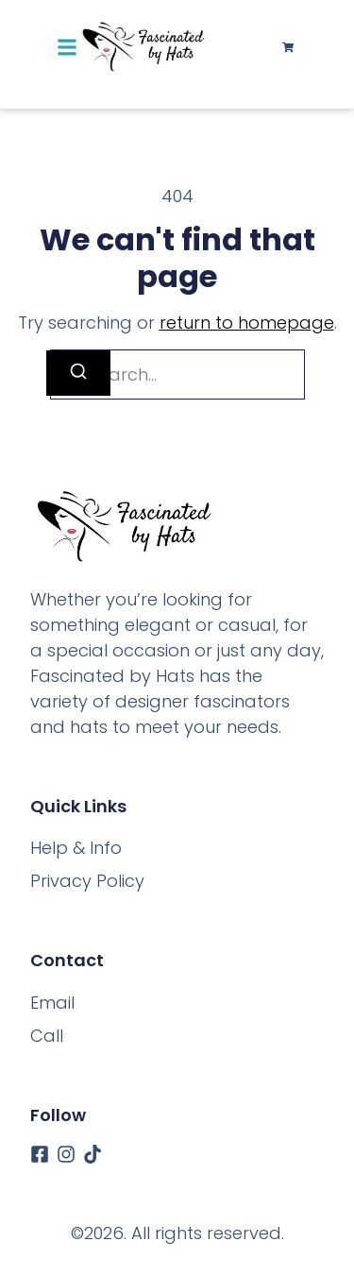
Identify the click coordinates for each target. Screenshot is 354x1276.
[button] (67, 47)
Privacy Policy (87, 881)
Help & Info (76, 847)
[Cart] (288, 47)
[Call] (46, 1035)
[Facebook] (39, 1154)
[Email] (52, 1002)
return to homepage (247, 322)
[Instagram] (66, 1154)
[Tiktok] (92, 1154)
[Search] (78, 373)
